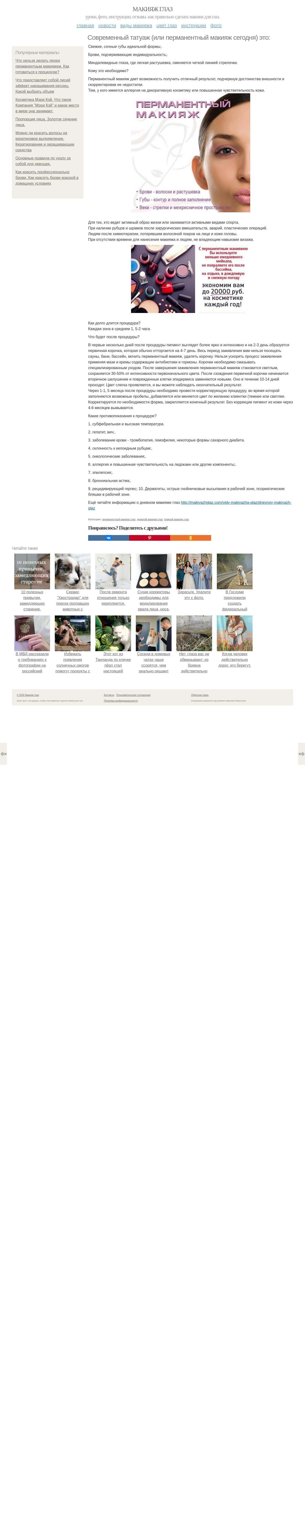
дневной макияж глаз (150, 519)
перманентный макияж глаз (119, 519)
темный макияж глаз (176, 519)
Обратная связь (200, 695)
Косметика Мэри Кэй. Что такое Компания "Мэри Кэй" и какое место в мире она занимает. (47, 105)
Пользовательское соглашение (133, 695)
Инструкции (193, 25)
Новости (107, 25)
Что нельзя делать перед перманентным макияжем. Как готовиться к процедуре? (42, 66)
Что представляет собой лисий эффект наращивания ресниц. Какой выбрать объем (42, 86)
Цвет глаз (167, 25)
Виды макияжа (136, 25)
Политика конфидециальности (121, 700)
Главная (85, 25)
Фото (216, 25)
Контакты (109, 695)
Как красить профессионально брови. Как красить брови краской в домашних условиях (46, 177)
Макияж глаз (153, 9)
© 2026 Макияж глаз (28, 695)
